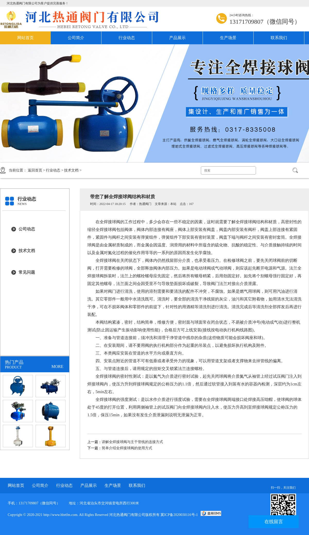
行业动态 (126, 38)
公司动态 (27, 229)
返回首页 (35, 170)
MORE (57, 366)
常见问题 (27, 272)
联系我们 (279, 38)
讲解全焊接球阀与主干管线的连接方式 (132, 442)
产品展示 (177, 38)
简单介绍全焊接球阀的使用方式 (127, 448)
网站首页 (25, 38)
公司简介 (76, 38)
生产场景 (228, 38)
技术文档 (71, 170)
